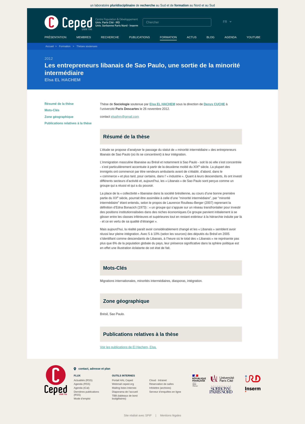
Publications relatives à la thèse (68, 123)
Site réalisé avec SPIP (138, 415)
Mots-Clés (52, 110)
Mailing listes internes (124, 387)
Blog (211, 37)
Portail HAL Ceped (122, 380)
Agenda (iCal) (81, 387)
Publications (139, 37)
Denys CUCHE (214, 104)
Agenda (230, 37)
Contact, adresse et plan (92, 368)
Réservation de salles (161, 383)
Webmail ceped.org (123, 383)
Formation (168, 37)
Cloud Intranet (158, 380)
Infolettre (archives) (160, 387)
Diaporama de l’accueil (125, 391)
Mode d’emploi (82, 398)
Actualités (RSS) (83, 380)
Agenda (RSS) (82, 383)
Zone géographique (59, 116)
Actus (191, 37)
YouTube (253, 37)
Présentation (55, 37)
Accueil (50, 46)
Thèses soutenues (86, 46)
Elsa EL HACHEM (162, 104)
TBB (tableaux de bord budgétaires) (125, 397)
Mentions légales (170, 415)
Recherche (110, 37)
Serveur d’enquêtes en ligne (165, 391)
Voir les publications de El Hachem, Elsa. (128, 347)
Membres (83, 37)
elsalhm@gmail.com (125, 116)
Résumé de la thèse (59, 103)
